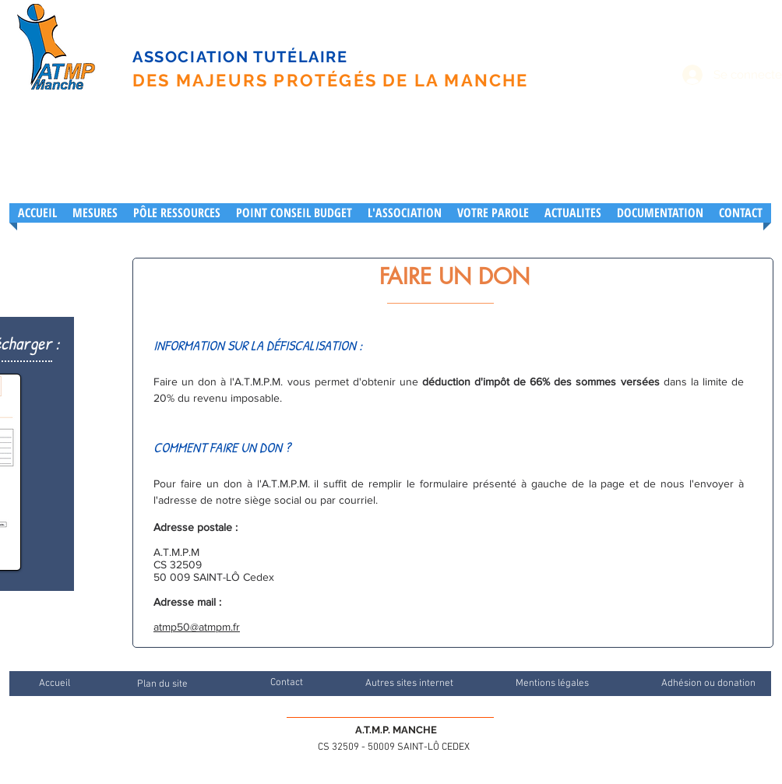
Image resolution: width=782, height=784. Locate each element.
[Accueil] (54, 683)
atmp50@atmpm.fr (196, 627)
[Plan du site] (162, 684)
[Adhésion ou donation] (708, 683)
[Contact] (286, 682)
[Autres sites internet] (408, 683)
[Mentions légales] (552, 683)
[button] (404, 213)
